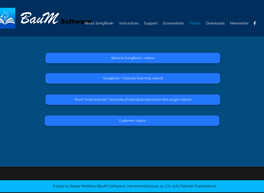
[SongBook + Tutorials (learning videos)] (132, 78)
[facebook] (254, 23)
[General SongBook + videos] (132, 58)
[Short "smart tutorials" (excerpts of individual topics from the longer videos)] (132, 99)
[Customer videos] (132, 120)
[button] (239, 23)
